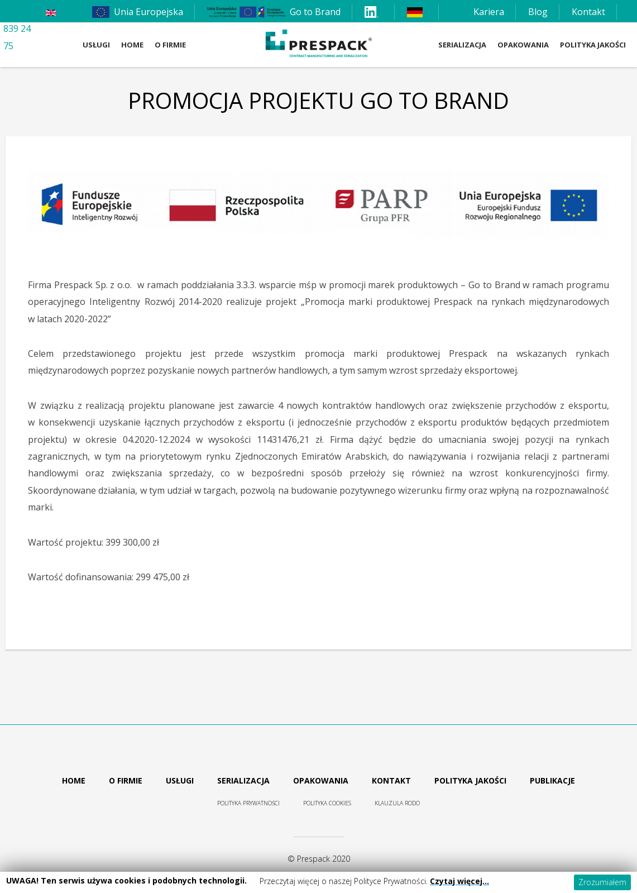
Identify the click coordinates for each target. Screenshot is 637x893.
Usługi (180, 780)
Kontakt (588, 12)
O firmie (125, 780)
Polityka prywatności (248, 803)
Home (73, 780)
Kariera (488, 12)
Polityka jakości (470, 780)
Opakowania (320, 780)
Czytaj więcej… (459, 881)
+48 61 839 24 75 (17, 29)
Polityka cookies (327, 803)
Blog (538, 12)
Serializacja (243, 780)
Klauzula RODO (397, 803)
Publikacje (552, 780)
